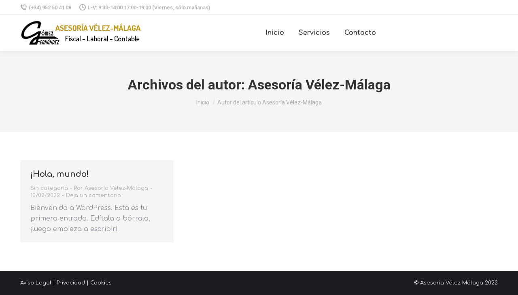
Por (111, 188)
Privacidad (71, 283)
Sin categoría (49, 188)
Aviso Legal (35, 283)
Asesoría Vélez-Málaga (319, 84)
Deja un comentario (93, 195)
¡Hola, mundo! (59, 174)
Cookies (101, 283)
